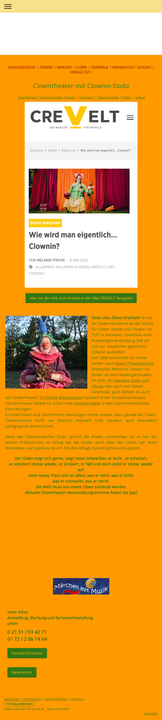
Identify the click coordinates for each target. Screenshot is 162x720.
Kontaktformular (27, 653)
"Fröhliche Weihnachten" (61, 397)
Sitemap (76, 699)
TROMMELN (99, 67)
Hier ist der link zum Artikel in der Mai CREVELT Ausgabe (81, 298)
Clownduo (86, 97)
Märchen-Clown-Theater (58, 97)
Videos (140, 97)
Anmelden (151, 714)
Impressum (12, 699)
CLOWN (81, 67)
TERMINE (46, 67)
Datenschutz (32, 699)
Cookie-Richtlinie (55, 699)
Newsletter (22, 672)
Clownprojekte (108, 97)
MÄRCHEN (64, 67)
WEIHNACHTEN (123, 67)
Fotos (127, 97)
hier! (133, 492)
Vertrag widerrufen (20, 704)
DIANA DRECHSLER (22, 67)
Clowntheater (27, 97)
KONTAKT (144, 67)
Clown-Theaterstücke (134, 363)
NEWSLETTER (79, 72)
